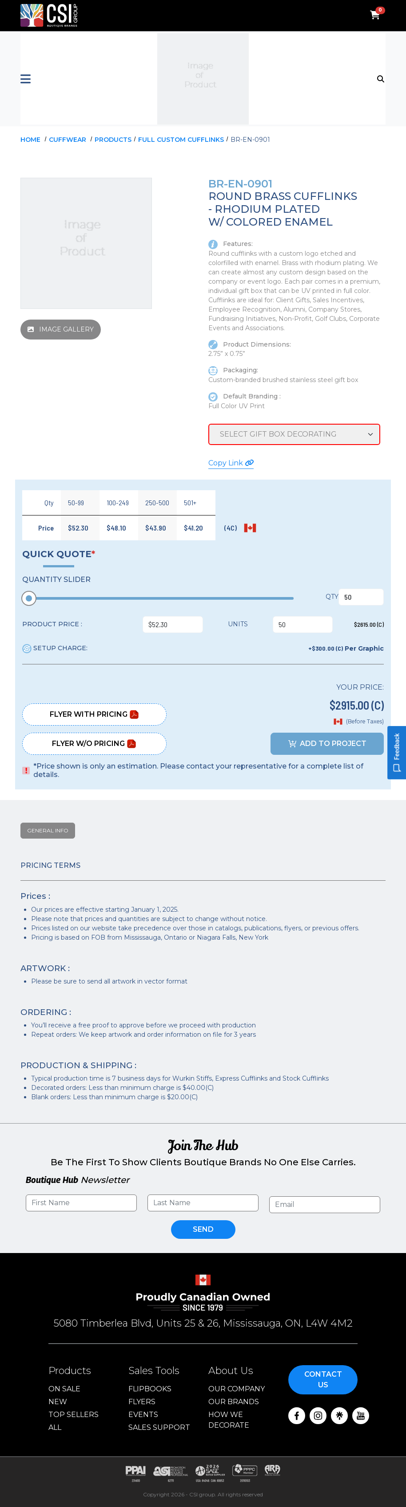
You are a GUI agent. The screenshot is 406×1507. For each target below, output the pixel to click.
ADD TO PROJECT (327, 743)
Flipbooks (149, 1389)
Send (203, 1229)
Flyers (141, 1402)
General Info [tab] (47, 830)
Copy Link (231, 463)
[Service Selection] (294, 434)
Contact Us (323, 1379)
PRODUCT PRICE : (52, 624)
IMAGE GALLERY (61, 329)
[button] (81, 79)
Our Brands (233, 1402)
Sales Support (159, 1427)
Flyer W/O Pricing (94, 744)
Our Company (236, 1389)
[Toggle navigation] (381, 78)
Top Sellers (73, 1414)
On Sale (64, 1389)
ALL (54, 1427)
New (57, 1402)
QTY (332, 597)
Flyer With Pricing (94, 714)
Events (143, 1414)
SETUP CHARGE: (55, 648)
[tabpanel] (203, 981)
